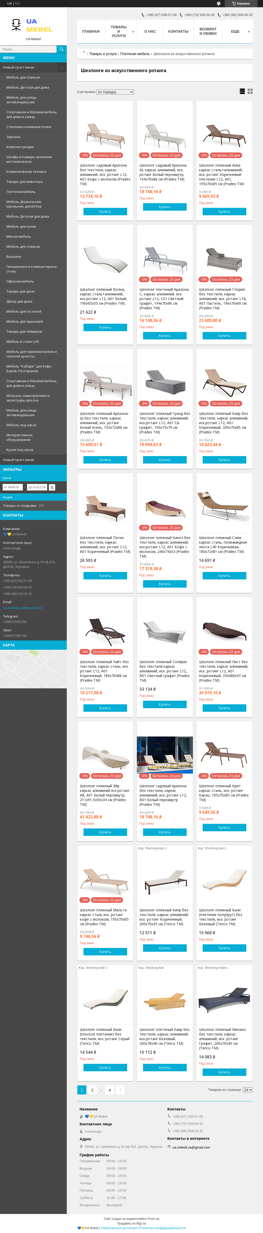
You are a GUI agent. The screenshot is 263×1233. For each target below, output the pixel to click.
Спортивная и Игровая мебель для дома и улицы (31, 114)
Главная (91, 31)
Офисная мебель (20, 281)
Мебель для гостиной (23, 311)
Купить (105, 211)
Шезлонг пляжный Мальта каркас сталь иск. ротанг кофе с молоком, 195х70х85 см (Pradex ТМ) (104, 917)
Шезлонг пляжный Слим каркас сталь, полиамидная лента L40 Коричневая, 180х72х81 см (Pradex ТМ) (223, 544)
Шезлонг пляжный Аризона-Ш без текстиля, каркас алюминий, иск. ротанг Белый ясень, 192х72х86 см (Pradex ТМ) (104, 422)
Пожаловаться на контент (119, 1228)
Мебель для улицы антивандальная (21, 99)
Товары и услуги (119, 31)
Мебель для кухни (21, 226)
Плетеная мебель (20, 191)
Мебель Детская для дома (27, 87)
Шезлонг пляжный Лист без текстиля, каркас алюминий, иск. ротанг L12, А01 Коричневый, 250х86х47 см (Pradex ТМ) (223, 671)
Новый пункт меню (18, 67)
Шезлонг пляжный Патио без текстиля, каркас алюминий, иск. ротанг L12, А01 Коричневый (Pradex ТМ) (105, 544)
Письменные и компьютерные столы (31, 268)
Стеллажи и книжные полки (28, 126)
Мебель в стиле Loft (22, 341)
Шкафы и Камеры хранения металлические (29, 159)
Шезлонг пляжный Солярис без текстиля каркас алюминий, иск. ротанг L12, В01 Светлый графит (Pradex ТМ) (164, 671)
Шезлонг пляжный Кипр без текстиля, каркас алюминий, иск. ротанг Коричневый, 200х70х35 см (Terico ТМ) (164, 917)
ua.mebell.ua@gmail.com (22, 607)
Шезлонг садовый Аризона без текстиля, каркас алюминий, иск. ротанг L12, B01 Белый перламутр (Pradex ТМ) (163, 795)
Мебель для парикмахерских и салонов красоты (31, 353)
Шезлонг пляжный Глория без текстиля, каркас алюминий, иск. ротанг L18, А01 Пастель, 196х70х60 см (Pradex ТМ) (223, 298)
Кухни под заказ (19, 449)
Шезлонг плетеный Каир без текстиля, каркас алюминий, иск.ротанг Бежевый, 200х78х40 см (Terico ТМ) (164, 1036)
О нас (150, 31)
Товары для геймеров (24, 331)
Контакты (178, 31)
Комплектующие (20, 146)
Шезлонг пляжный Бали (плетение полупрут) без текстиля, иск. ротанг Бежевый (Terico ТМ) (220, 917)
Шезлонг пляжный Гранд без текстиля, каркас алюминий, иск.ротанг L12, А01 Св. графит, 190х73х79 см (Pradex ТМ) (164, 422)
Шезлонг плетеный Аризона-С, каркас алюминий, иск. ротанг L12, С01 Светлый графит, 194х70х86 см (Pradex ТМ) (164, 298)
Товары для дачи (20, 291)
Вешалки (13, 256)
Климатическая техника (26, 171)
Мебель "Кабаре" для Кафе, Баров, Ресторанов (29, 368)
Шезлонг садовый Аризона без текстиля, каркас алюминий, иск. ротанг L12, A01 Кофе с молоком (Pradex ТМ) (105, 174)
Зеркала (13, 136)
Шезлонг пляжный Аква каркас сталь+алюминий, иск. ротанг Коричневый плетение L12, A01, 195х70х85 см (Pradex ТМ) (221, 174)
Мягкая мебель (18, 236)
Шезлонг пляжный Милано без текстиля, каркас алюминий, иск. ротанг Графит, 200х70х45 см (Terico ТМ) (222, 1038)
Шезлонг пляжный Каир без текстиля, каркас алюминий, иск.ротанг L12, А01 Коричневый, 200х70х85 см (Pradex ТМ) (223, 422)
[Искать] (62, 49)
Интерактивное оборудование (19, 437)
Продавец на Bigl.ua (131, 1223)
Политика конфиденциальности (163, 1228)
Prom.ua (153, 1219)
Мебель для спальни (23, 77)
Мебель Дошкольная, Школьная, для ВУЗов (24, 204)
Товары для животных (24, 181)
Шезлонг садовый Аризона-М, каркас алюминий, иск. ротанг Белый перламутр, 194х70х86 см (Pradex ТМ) (163, 172)
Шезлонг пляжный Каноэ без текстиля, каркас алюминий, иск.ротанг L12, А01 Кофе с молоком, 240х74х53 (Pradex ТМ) (164, 547)
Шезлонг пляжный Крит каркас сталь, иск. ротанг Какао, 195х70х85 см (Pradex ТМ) (224, 793)
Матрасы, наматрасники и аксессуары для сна (28, 398)
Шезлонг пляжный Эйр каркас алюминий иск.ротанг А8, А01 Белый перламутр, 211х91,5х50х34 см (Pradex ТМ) (105, 795)
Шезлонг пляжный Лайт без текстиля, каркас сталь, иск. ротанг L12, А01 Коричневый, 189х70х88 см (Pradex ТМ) (104, 671)
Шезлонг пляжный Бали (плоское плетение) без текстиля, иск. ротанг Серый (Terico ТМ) (104, 1036)
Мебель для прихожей (24, 321)
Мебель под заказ (21, 425)
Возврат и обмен (208, 31)
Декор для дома (19, 301)
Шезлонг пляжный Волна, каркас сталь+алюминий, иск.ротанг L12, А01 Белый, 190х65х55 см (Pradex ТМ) (103, 296)
